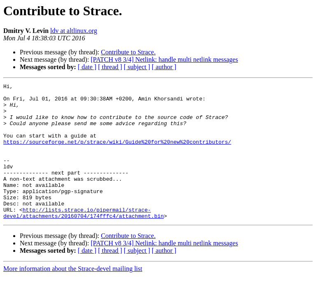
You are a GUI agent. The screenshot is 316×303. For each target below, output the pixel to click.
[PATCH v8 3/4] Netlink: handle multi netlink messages (164, 59)
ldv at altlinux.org (73, 30)
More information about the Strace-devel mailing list (72, 295)
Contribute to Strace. (128, 52)
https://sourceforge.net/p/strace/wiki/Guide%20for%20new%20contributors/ (117, 154)
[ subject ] (137, 66)
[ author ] (164, 66)
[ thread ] (110, 66)
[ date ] (87, 66)
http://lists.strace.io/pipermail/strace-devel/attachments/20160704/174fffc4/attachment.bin (83, 239)
